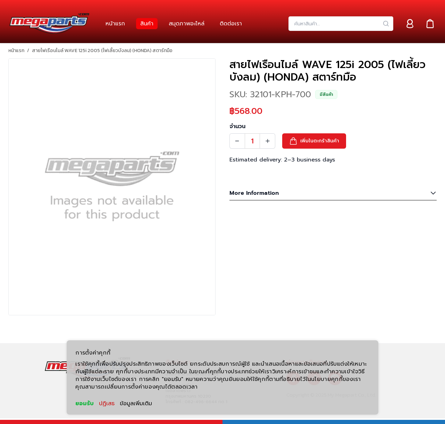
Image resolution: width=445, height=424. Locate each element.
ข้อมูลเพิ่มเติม (136, 403)
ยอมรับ (84, 403)
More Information (333, 193)
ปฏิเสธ (107, 403)
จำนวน (237, 126)
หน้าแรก (16, 50)
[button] (314, 141)
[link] (115, 23)
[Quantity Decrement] (237, 141)
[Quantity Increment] (267, 141)
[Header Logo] (49, 23)
